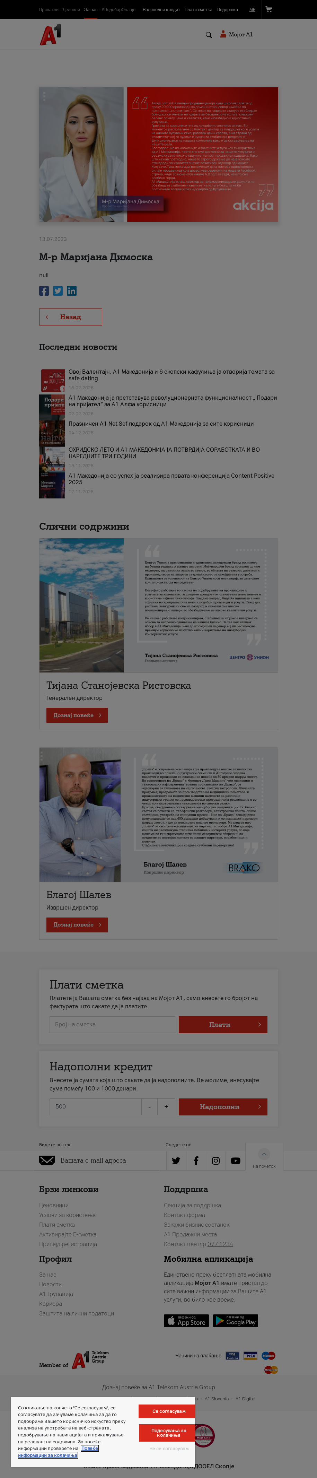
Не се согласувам (168, 1448)
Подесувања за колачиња (168, 1433)
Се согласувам (168, 1411)
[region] (103, 1432)
